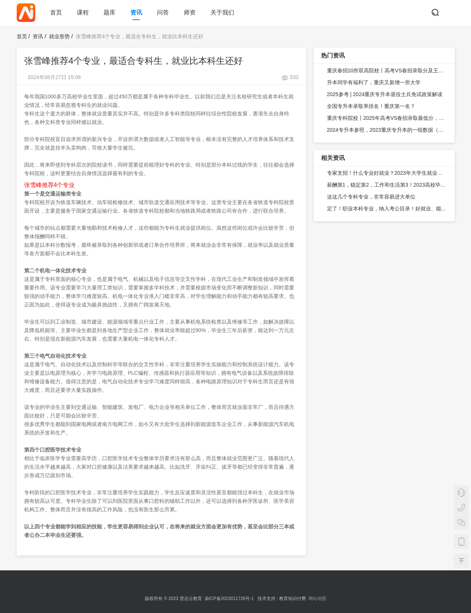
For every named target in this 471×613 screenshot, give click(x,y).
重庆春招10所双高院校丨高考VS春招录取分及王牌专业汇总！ (387, 70)
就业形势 (59, 36)
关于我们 (222, 12)
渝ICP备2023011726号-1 (229, 598)
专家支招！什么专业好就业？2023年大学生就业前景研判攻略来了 (387, 173)
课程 (83, 12)
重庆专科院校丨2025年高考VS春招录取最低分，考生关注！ (387, 118)
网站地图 (317, 598)
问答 (163, 12)
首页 (56, 12)
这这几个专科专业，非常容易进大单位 (371, 197)
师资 (190, 12)
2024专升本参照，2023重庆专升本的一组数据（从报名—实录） (387, 130)
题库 (109, 12)
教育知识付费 (292, 598)
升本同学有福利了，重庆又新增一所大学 (374, 82)
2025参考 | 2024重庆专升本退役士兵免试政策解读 (385, 94)
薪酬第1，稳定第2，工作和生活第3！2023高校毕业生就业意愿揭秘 (387, 185)
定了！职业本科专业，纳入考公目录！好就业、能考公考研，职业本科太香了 (387, 209)
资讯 (136, 12)
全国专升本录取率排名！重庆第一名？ (371, 106)
